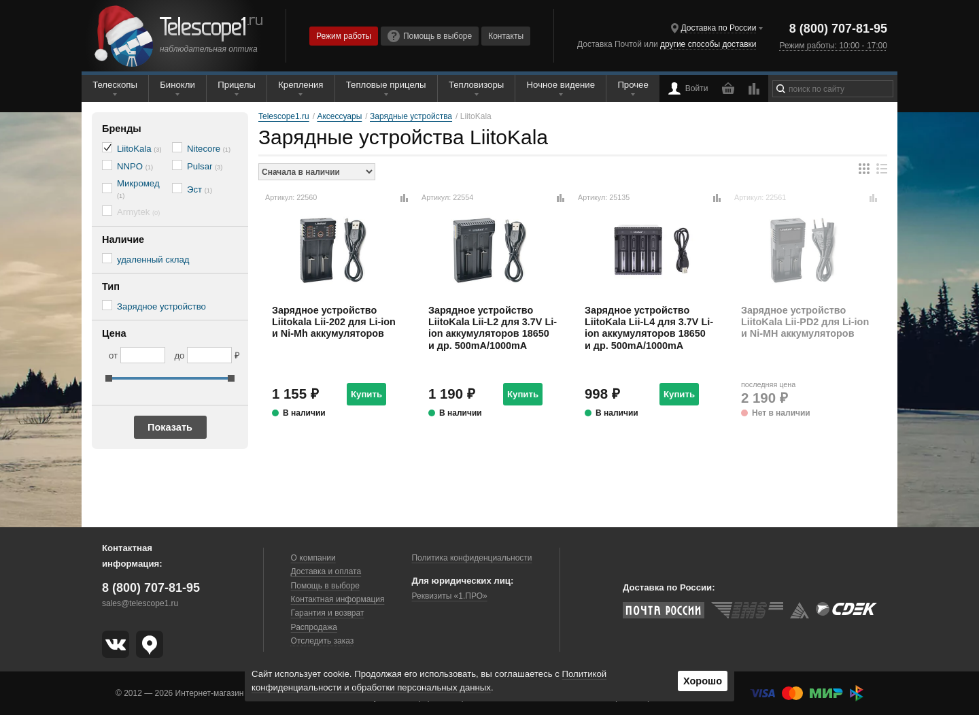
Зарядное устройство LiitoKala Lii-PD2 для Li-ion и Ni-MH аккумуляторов (805, 322)
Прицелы (237, 85)
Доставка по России (719, 28)
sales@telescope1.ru (140, 603)
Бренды (121, 128)
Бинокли (177, 85)
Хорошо (702, 681)
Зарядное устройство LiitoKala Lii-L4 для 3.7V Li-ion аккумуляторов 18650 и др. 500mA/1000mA (649, 328)
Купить (366, 394)
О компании (313, 558)
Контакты (505, 36)
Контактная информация (338, 599)
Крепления (300, 85)
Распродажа (314, 627)
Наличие (123, 239)
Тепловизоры (476, 85)
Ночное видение (561, 85)
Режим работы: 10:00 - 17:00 (833, 45)
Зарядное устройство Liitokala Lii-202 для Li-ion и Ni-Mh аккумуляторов (334, 322)
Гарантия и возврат (327, 613)
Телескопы (114, 85)
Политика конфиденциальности (471, 558)
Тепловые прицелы (386, 85)
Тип (111, 286)
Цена (114, 333)
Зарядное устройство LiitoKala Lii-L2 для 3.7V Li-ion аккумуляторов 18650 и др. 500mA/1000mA (492, 328)
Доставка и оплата (326, 571)
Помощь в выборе (430, 36)
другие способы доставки (708, 44)
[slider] (108, 378)
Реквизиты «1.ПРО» (449, 596)
